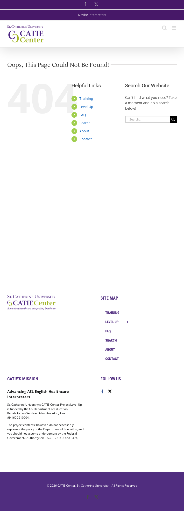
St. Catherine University (92, 486)
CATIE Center (66, 486)
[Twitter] (110, 391)
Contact (85, 139)
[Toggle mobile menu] (174, 27)
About (84, 131)
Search (85, 123)
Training (86, 98)
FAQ (82, 115)
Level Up (86, 106)
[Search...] (147, 119)
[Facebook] (102, 391)
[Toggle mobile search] (164, 27)
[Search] (173, 119)
